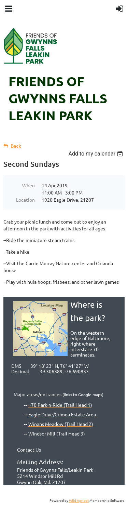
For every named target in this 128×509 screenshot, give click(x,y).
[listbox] (96, 153)
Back (16, 146)
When (28, 185)
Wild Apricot (79, 500)
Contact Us (29, 449)
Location (25, 200)
